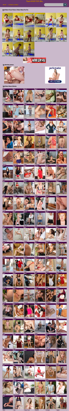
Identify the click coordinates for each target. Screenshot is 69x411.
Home (5, 5)
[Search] (55, 4)
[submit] (65, 4)
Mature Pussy (34, 1)
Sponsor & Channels (13, 5)
